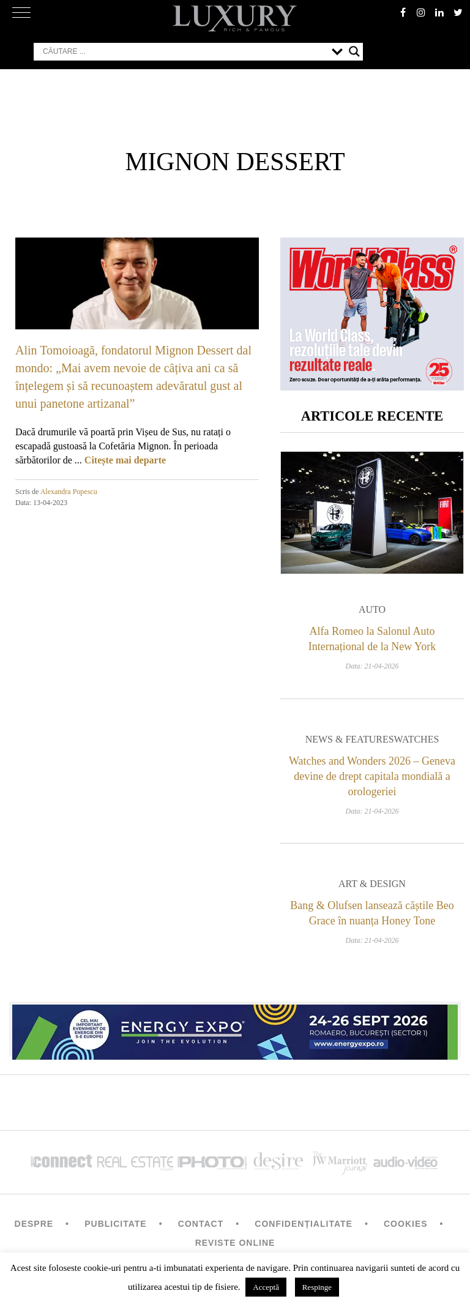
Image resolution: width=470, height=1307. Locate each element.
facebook (403, 12)
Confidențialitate (303, 1224)
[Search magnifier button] (354, 51)
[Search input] (184, 51)
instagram (421, 12)
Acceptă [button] (266, 1287)
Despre (34, 1224)
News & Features (349, 739)
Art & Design (372, 883)
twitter (458, 12)
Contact (200, 1224)
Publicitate (115, 1224)
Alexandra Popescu (68, 491)
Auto (372, 609)
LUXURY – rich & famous (235, 18)
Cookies (406, 1224)
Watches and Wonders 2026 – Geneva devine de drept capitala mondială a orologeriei (372, 776)
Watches (416, 739)
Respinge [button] (317, 1287)
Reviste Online (235, 1243)
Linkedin (439, 12)
